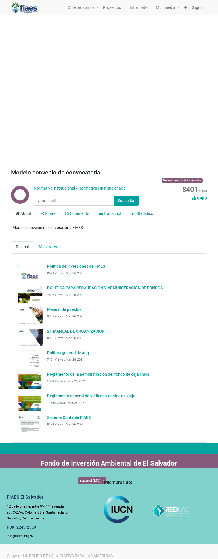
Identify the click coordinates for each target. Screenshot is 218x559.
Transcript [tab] (110, 213)
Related (22, 246)
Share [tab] (48, 213)
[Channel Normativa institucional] (19, 201)
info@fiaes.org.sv (20, 536)
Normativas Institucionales (102, 188)
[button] (186, 7)
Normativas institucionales (182, 180)
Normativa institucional (54, 188)
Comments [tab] (77, 213)
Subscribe (126, 200)
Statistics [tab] (142, 213)
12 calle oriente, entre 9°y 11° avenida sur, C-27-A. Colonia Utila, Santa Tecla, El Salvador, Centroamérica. (37, 512)
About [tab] (23, 213)
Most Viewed (50, 246)
